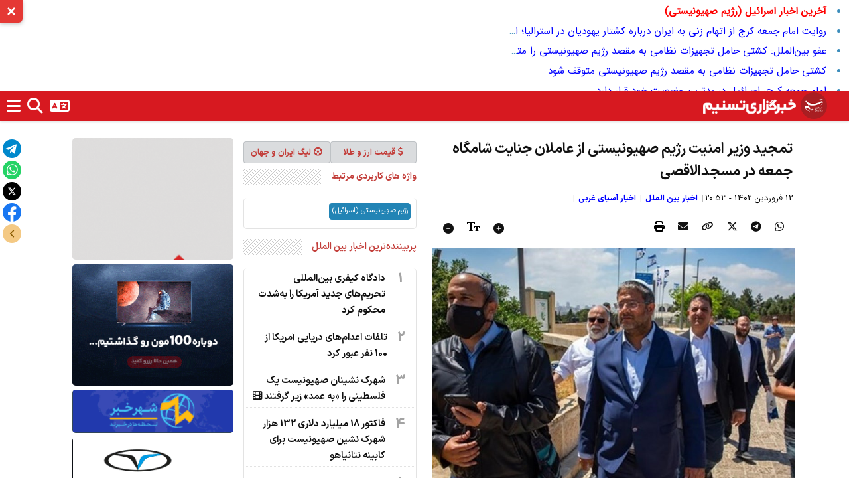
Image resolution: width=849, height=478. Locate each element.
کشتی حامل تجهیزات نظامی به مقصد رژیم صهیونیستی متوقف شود (687, 71)
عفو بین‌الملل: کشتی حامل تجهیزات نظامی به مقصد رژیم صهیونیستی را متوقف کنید (652, 51)
